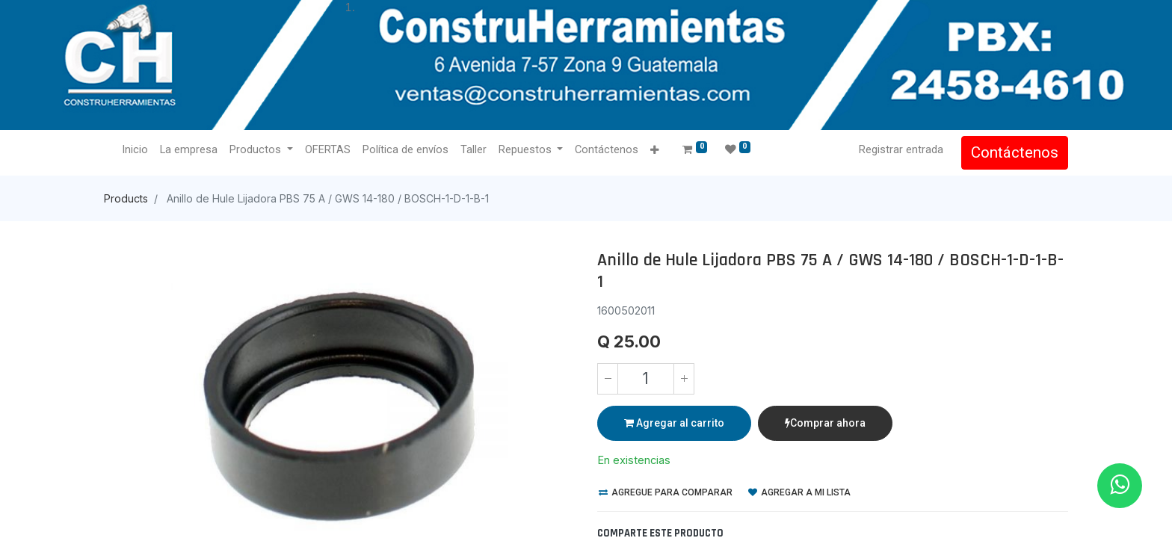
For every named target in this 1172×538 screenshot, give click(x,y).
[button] (654, 150)
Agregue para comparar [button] (665, 492)
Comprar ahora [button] (825, 423)
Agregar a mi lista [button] (799, 492)
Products (126, 198)
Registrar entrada (901, 149)
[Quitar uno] (607, 379)
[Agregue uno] (684, 379)
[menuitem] (135, 150)
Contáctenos (1014, 152)
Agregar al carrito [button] (674, 423)
